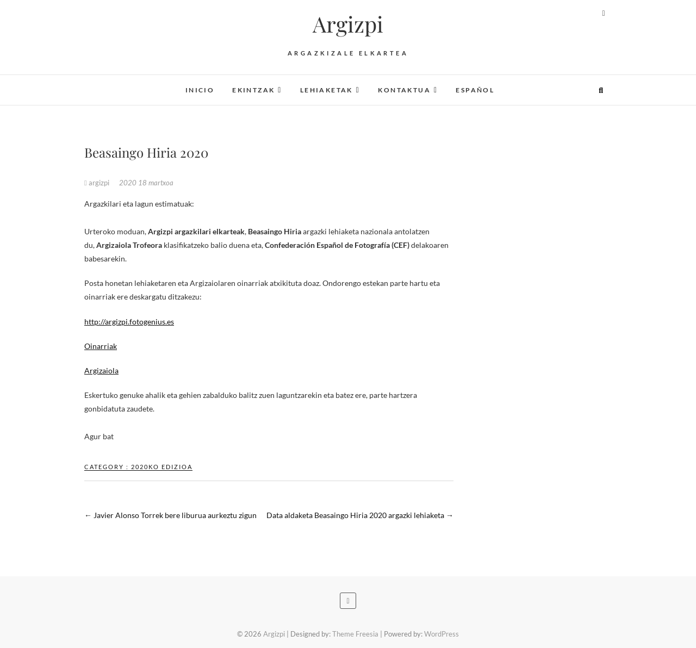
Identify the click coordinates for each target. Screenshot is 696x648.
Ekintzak (253, 90)
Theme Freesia (355, 634)
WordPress (441, 634)
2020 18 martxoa (146, 182)
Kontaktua (404, 90)
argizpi (97, 182)
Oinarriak (100, 346)
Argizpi (348, 24)
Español (475, 90)
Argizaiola (101, 370)
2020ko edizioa (161, 466)
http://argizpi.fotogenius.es (129, 321)
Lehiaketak (326, 90)
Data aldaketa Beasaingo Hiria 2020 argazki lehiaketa (359, 515)
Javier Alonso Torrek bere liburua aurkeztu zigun (170, 515)
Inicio (199, 90)
